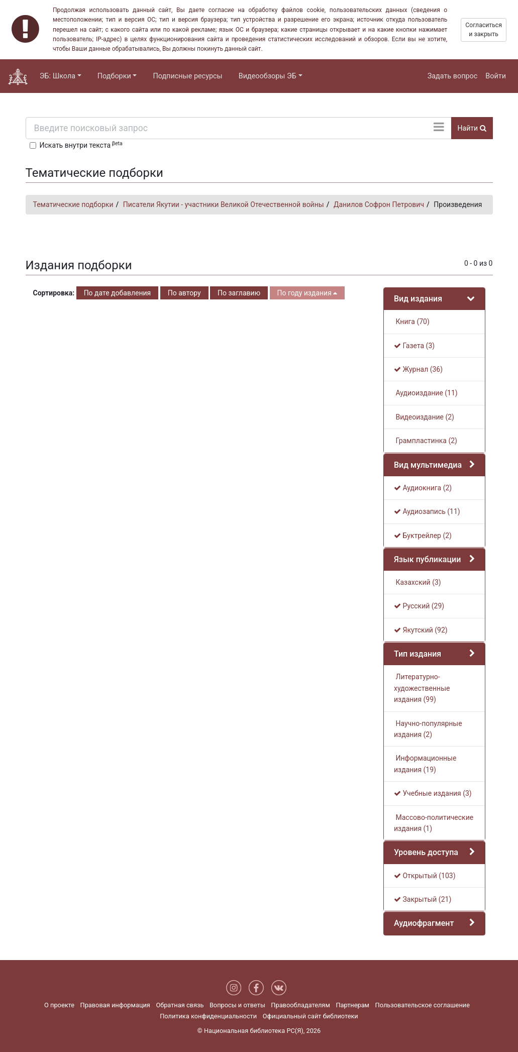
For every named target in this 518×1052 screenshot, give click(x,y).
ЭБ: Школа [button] (57, 76)
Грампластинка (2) (425, 441)
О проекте (59, 1005)
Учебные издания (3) (433, 793)
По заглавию (239, 293)
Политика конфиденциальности (208, 1016)
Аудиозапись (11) (427, 511)
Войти (495, 76)
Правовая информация (115, 1005)
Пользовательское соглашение (422, 1005)
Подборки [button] (114, 76)
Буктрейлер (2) (423, 536)
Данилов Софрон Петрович (379, 204)
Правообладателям (300, 1005)
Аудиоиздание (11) (426, 393)
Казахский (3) (417, 582)
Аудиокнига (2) (423, 488)
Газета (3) (414, 346)
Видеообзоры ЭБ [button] (267, 76)
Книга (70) (412, 322)
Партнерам (352, 1005)
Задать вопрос (453, 76)
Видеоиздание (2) (424, 417)
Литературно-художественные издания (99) (422, 688)
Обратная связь (179, 1005)
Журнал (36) (418, 369)
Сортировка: (54, 293)
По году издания (307, 293)
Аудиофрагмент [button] (424, 923)
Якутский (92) (421, 630)
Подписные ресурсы (187, 76)
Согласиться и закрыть (483, 30)
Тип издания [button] (417, 654)
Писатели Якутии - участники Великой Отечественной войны (223, 204)
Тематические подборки (73, 204)
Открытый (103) (425, 876)
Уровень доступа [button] (426, 852)
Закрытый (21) (422, 899)
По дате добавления (117, 293)
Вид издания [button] (418, 298)
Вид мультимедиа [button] (428, 465)
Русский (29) (419, 606)
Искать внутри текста (81, 144)
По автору (184, 293)
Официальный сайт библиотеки (310, 1016)
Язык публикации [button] (427, 559)
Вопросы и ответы (237, 1005)
